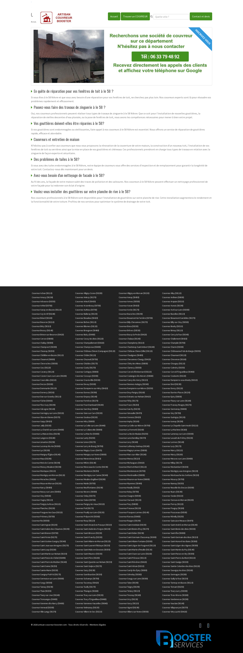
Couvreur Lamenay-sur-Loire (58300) (177, 433)
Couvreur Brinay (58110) (172, 330)
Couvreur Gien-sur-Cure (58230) (88, 413)
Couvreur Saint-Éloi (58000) (173, 533)
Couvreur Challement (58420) (174, 338)
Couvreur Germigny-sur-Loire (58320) (48, 413)
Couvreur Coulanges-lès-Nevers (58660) (136, 375)
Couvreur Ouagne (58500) (130, 495)
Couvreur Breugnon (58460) (87, 330)
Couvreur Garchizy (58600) (86, 409)
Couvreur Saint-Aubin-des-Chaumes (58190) (50, 528)
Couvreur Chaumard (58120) (174, 355)
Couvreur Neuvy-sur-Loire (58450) (46, 491)
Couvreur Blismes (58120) (86, 326)
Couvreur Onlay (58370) (85, 495)
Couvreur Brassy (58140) (42, 330)
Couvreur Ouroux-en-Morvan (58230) (178, 500)
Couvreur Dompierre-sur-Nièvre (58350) (136, 388)
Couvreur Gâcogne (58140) (43, 409)
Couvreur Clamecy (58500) (130, 367)
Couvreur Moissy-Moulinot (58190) (46, 466)
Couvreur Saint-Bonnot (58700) (45, 533)
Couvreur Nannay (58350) (173, 483)
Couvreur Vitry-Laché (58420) (174, 611)
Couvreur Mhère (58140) (85, 462)
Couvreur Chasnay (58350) (43, 351)
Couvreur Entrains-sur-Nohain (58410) (135, 396)
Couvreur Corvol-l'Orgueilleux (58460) (178, 371)
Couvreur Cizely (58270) (85, 367)
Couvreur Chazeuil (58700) (86, 359)
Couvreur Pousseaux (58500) (174, 512)
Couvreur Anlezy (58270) (85, 297)
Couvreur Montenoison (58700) (132, 471)
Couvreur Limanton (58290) (43, 442)
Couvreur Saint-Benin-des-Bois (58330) (178, 528)
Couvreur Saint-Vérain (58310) (131, 566)
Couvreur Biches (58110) (85, 322)
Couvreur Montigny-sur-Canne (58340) (91, 475)
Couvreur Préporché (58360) (87, 516)
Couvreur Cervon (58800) (42, 338)
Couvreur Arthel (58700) (42, 305)
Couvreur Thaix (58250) (41, 591)
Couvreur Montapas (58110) (44, 471)
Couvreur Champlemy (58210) (131, 342)
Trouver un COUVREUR (135, 16)
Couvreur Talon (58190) (128, 582)
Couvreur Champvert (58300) (44, 347)
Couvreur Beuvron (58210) (43, 322)
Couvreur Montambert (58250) (175, 466)
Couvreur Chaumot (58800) (43, 359)
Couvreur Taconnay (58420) (87, 582)
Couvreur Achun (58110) (42, 293)
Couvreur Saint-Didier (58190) (131, 533)
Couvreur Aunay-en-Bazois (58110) (47, 309)
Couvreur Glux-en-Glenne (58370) (46, 417)
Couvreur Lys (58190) (41, 450)
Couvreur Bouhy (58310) (172, 326)
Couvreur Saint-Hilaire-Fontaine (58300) (135, 541)
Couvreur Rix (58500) (40, 520)
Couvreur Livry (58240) (128, 442)
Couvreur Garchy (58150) (129, 409)
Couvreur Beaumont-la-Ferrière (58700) (136, 318)
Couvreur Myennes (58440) (130, 483)
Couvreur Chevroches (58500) (45, 363)
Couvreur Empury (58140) (86, 396)
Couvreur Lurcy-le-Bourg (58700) (89, 446)
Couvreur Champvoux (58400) (88, 347)
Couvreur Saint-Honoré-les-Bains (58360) (179, 541)
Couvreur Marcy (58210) (172, 450)
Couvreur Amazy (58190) (42, 297)
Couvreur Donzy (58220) (172, 388)
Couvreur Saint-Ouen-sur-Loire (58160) (135, 553)
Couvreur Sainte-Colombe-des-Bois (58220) (181, 566)
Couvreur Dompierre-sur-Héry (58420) (91, 388)
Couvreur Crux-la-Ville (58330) (87, 380)
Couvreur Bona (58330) (128, 326)
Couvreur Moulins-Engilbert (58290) (90, 479)
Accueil (114, 16)
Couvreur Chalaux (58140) (129, 338)
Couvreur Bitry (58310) (41, 326)
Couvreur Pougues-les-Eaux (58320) (47, 512)
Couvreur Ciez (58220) (41, 367)
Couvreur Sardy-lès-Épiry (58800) (133, 570)
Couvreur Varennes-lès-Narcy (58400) (48, 603)
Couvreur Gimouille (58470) (130, 413)
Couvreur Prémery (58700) (43, 516)
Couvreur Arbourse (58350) (43, 301)
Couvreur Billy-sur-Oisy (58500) (175, 322)
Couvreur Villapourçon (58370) (175, 607)
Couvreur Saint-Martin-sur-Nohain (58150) (49, 553)
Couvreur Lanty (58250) (85, 437)
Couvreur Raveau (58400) (129, 516)
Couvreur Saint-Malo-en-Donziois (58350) (92, 549)
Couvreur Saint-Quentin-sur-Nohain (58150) (93, 562)
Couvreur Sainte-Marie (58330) (45, 570)
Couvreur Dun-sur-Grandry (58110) (46, 396)
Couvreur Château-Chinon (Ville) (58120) (136, 351)
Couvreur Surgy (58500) (42, 582)
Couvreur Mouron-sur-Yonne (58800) (134, 479)
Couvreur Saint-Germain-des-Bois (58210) (180, 537)
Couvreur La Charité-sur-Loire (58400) (48, 429)
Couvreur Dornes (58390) (86, 392)
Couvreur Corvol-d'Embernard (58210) (135, 371)
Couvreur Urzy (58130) (128, 599)
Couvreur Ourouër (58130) (130, 500)
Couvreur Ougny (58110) (42, 500)
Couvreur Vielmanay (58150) (87, 607)
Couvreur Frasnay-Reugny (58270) (177, 404)
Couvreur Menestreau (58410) (88, 458)
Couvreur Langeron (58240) (43, 437)
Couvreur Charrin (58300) (172, 347)
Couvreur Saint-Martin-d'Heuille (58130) (135, 549)
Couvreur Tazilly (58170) (85, 586)
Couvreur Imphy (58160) (129, 421)
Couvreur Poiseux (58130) (130, 508)
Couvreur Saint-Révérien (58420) (133, 562)
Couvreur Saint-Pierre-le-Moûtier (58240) (49, 562)
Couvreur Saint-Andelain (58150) (132, 524)
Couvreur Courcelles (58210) (44, 380)
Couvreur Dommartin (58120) (44, 388)
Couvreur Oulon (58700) (85, 500)
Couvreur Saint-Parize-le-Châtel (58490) (49, 557)
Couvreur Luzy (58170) (171, 446)
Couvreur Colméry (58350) (173, 367)
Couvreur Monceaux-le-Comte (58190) (91, 466)
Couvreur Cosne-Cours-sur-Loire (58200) (49, 375)
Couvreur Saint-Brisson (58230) (88, 533)
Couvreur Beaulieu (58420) (86, 318)
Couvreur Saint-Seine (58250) (44, 566)
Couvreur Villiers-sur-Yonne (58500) (134, 611)
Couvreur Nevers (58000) (86, 491)
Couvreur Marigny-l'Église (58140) (46, 454)
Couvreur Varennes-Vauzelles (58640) (91, 603)
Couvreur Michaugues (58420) (131, 462)
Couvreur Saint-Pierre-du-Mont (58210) (178, 557)
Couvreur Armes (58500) (129, 301)
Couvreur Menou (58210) (129, 458)
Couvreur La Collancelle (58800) (88, 429)
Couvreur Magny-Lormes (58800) (133, 450)
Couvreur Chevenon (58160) (174, 359)
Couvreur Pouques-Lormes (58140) (134, 512)
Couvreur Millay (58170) (172, 462)
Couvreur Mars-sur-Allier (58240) (132, 454)
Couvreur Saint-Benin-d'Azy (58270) (134, 528)
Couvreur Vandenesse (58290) (175, 599)
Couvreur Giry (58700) (171, 413)
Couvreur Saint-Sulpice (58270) (88, 566)
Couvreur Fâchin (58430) (42, 400)
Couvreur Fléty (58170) (128, 400)
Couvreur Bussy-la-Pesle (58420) (133, 334)
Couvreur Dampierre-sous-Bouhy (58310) (180, 380)
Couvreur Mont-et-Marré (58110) (133, 466)
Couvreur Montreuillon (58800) (132, 475)
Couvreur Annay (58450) (129, 297)
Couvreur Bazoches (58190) (131, 313)
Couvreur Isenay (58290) (172, 421)
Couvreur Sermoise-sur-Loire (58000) (48, 578)
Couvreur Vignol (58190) (129, 607)
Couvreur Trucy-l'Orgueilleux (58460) (90, 599)
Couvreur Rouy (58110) (85, 520)
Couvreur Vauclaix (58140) (173, 603)
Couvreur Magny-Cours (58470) (88, 450)
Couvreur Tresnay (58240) (130, 595)
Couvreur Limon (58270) (85, 442)
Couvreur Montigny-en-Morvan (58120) (48, 475)
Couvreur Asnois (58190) (172, 305)
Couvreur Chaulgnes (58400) (131, 355)
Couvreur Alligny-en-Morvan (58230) (134, 293)
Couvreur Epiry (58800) (172, 396)
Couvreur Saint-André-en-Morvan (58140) (179, 524)
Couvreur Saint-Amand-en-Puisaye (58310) (93, 524)
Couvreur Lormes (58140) (173, 442)
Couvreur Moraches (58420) (44, 479)
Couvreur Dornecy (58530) (43, 392)
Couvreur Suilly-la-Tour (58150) (175, 578)
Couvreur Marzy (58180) (172, 454)
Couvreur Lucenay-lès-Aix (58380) (46, 446)
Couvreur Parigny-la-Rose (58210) (46, 504)
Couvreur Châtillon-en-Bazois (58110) (48, 355)
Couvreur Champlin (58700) (173, 342)
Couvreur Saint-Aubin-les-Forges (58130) (92, 528)
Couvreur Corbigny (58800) (86, 371)
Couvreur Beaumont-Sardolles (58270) (178, 318)
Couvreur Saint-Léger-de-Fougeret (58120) (137, 545)
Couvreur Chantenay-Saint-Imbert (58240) (137, 347)
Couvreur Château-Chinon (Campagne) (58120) (95, 351)
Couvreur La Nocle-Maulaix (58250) (133, 433)
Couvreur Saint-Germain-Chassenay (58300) (137, 537)
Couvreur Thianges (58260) (86, 591)
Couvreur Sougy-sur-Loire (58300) (133, 578)
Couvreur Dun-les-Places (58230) (176, 392)
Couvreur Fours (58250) (129, 404)
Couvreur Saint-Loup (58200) (44, 549)
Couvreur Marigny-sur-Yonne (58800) (90, 454)
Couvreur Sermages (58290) (174, 574)
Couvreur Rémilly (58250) (173, 516)
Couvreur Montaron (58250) (87, 471)
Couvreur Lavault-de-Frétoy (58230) (177, 437)
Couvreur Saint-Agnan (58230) (44, 524)
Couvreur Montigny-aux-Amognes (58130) (180, 471)
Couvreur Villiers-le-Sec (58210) (88, 611)
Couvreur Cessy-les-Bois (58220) (89, 338)
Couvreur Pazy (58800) (128, 504)
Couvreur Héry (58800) (85, 421)
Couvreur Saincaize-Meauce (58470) (177, 520)
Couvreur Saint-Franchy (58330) (88, 537)
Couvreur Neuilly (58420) (129, 487)
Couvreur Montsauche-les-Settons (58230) (180, 475)
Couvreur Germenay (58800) (174, 409)
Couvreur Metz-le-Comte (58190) (46, 462)
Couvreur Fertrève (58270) (86, 400)
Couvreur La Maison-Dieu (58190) (46, 433)
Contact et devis (201, 16)
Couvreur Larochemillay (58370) (132, 437)
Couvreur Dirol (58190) (171, 384)
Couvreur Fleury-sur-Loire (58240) (176, 400)
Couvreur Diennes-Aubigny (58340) (134, 384)
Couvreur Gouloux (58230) (86, 417)
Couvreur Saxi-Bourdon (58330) (88, 574)
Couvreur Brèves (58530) (129, 330)
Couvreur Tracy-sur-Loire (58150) (89, 595)
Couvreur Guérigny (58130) (173, 417)
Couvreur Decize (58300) (42, 384)
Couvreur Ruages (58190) (130, 520)
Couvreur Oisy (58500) (41, 495)
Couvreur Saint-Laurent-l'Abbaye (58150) (92, 545)
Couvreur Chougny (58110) (173, 363)
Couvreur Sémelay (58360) (130, 574)
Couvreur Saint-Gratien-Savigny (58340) (49, 541)
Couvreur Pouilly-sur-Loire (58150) (89, 512)
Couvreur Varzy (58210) (129, 603)
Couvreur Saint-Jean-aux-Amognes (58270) (50, 545)
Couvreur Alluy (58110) (171, 293)
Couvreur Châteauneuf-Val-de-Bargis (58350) (181, 351)
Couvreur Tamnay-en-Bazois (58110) (177, 582)
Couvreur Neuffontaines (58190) (89, 487)
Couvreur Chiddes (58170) (86, 363)
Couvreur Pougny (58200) (173, 508)
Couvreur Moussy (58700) (173, 479)
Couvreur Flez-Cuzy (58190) (43, 404)
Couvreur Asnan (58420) (129, 305)
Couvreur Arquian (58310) (173, 301)
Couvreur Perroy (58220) (172, 504)
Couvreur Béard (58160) (42, 318)
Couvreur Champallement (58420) (89, 342)
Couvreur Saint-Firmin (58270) (44, 537)
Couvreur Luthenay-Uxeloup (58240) (134, 446)
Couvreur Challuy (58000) (42, 342)
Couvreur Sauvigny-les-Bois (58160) (177, 570)
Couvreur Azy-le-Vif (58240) (43, 313)
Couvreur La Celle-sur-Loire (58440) (90, 425)
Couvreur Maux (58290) (41, 458)
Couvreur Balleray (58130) (86, 313)
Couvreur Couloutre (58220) (174, 375)
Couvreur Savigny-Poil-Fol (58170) (46, 574)
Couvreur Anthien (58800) (173, 297)
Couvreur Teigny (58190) (129, 586)
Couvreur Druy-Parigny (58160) (132, 392)
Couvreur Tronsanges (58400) (44, 599)
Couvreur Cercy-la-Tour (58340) (175, 334)
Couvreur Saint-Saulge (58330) (175, 562)
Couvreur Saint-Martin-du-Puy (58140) (178, 549)
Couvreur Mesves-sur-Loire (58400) (177, 458)
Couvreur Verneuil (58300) (43, 607)
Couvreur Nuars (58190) (172, 491)
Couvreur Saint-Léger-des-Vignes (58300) (180, 545)
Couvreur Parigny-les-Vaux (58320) (90, 504)
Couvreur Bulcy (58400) (85, 334)
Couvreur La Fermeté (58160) (131, 429)
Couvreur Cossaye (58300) (86, 375)
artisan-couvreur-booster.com (52, 624)
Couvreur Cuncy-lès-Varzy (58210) (133, 380)
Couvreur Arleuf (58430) (85, 301)
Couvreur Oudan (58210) (172, 495)
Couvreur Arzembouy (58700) (88, 305)
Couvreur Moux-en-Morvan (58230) (47, 483)
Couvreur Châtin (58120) (85, 355)
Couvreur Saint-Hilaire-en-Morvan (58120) (92, 541)
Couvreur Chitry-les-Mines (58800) (133, 363)
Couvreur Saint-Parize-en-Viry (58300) (178, 553)
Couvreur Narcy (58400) (42, 487)
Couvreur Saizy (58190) (85, 570)
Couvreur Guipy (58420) (42, 421)
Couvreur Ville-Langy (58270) (44, 611)
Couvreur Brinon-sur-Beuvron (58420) (48, 334)
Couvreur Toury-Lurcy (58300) (174, 591)
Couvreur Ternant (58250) (173, 586)
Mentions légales (98, 624)
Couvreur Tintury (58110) (129, 591)
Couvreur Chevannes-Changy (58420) (135, 359)
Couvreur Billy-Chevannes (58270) (133, 322)
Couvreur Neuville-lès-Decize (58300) (178, 487)
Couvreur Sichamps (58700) (87, 578)
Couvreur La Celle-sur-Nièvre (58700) (134, 425)
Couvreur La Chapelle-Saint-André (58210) (180, 425)
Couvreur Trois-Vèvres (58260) (175, 595)
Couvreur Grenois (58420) (130, 417)
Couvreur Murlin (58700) (85, 483)
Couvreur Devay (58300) (85, 384)
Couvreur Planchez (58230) (43, 508)
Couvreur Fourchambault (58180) (89, 404)
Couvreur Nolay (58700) (129, 491)
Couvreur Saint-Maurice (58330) (88, 553)
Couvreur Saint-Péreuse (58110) (132, 557)
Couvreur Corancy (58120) (43, 371)
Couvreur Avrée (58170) (129, 309)
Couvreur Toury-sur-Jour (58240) (46, 595)
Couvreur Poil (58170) (84, 508)
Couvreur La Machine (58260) (174, 429)
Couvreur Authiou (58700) (86, 309)
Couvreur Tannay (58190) (42, 586)
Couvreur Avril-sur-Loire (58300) (175, 309)
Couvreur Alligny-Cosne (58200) (88, 293)
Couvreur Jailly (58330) (41, 425)
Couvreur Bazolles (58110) (173, 313)
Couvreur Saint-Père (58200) (87, 557)
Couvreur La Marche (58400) (87, 433)
